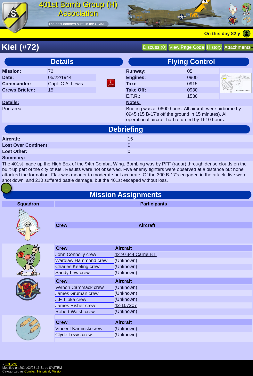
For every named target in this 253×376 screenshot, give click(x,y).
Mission (57, 371)
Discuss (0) (155, 47)
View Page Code (186, 47)
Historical (43, 371)
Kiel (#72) (11, 364)
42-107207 (126, 305)
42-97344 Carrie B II (136, 254)
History (214, 47)
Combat (29, 371)
